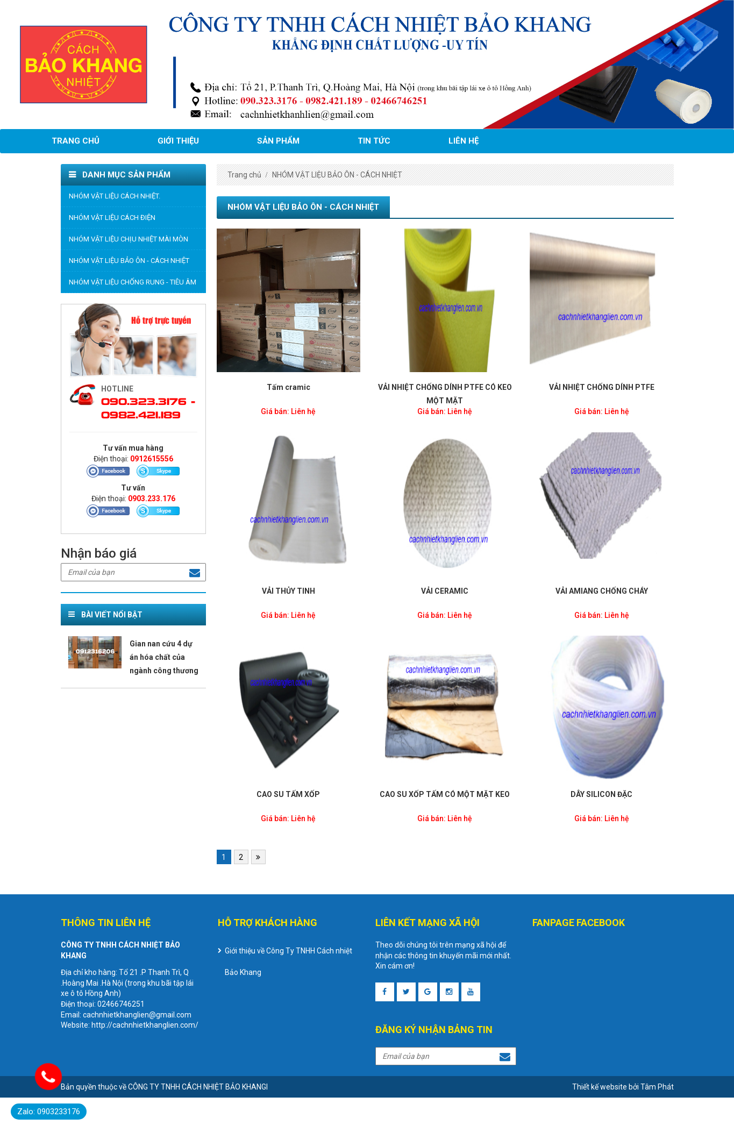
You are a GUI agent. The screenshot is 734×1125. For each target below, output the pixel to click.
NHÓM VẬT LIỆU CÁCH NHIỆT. (114, 196)
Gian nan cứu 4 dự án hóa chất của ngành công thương (164, 657)
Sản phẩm (278, 141)
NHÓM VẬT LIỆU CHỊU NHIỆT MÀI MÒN (128, 239)
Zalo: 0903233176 (48, 1111)
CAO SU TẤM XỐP (288, 794)
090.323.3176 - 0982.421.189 (148, 407)
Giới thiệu (178, 141)
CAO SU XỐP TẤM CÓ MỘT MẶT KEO (445, 794)
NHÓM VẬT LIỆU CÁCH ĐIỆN (112, 217)
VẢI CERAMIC (444, 591)
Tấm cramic (288, 387)
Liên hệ (463, 141)
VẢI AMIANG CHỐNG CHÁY (601, 591)
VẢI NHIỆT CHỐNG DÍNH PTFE (601, 387)
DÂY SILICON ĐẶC (601, 794)
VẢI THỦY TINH (288, 591)
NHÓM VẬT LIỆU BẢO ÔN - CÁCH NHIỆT (129, 261)
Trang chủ (75, 141)
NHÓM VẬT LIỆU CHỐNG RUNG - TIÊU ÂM (132, 282)
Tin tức (374, 141)
